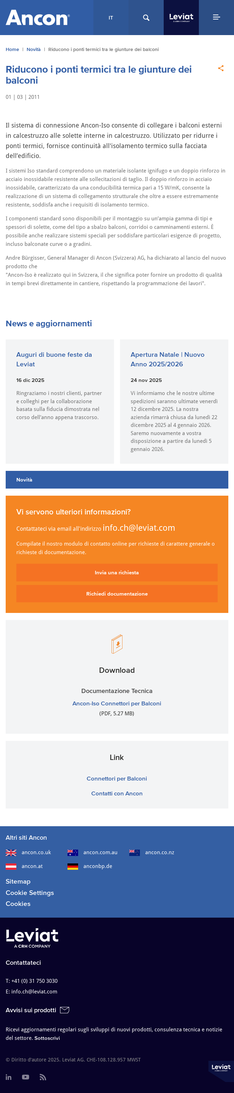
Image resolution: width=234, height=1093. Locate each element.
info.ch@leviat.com (139, 528)
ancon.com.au (92, 852)
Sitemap (18, 881)
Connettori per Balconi (117, 778)
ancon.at (24, 866)
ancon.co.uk (28, 852)
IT (111, 18)
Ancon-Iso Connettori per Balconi (116, 703)
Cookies (18, 903)
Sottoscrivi (47, 1038)
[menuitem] (8, 1077)
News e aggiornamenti (49, 323)
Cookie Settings (30, 892)
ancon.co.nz (151, 852)
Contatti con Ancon (117, 793)
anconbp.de (89, 866)
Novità (34, 49)
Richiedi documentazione (117, 594)
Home (12, 49)
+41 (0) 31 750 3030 (34, 981)
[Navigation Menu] (216, 17)
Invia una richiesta (117, 572)
